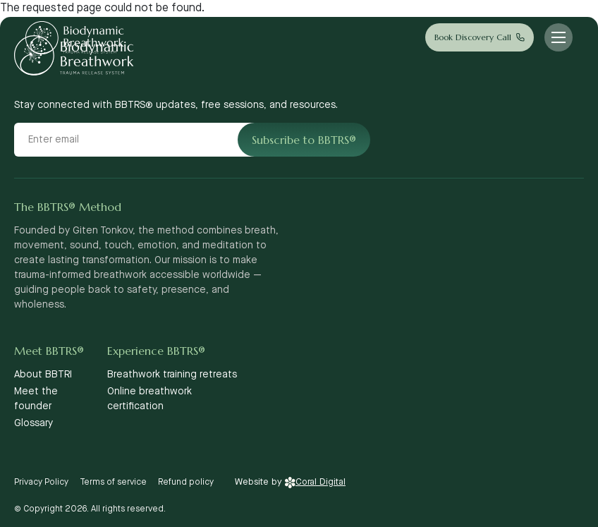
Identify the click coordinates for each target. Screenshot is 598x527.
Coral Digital (315, 481)
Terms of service (113, 482)
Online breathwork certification (149, 399)
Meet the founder (36, 399)
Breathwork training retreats (172, 374)
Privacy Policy (41, 482)
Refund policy (186, 482)
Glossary (33, 423)
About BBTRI (43, 374)
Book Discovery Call (472, 37)
